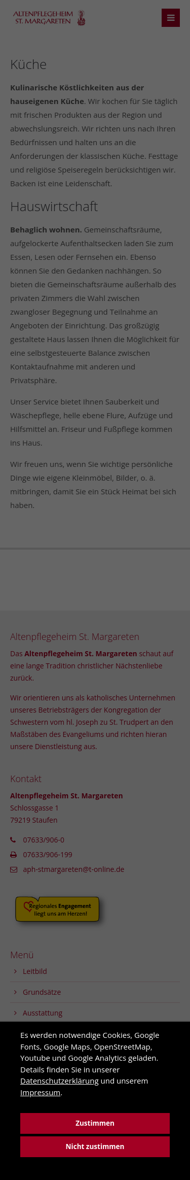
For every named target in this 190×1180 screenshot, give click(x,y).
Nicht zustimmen (95, 1146)
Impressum (40, 1092)
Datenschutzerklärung (59, 1080)
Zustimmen (95, 1123)
